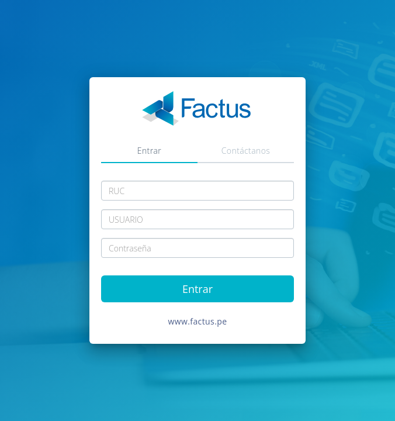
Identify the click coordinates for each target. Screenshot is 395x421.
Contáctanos (245, 150)
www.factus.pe (197, 321)
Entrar (149, 150)
